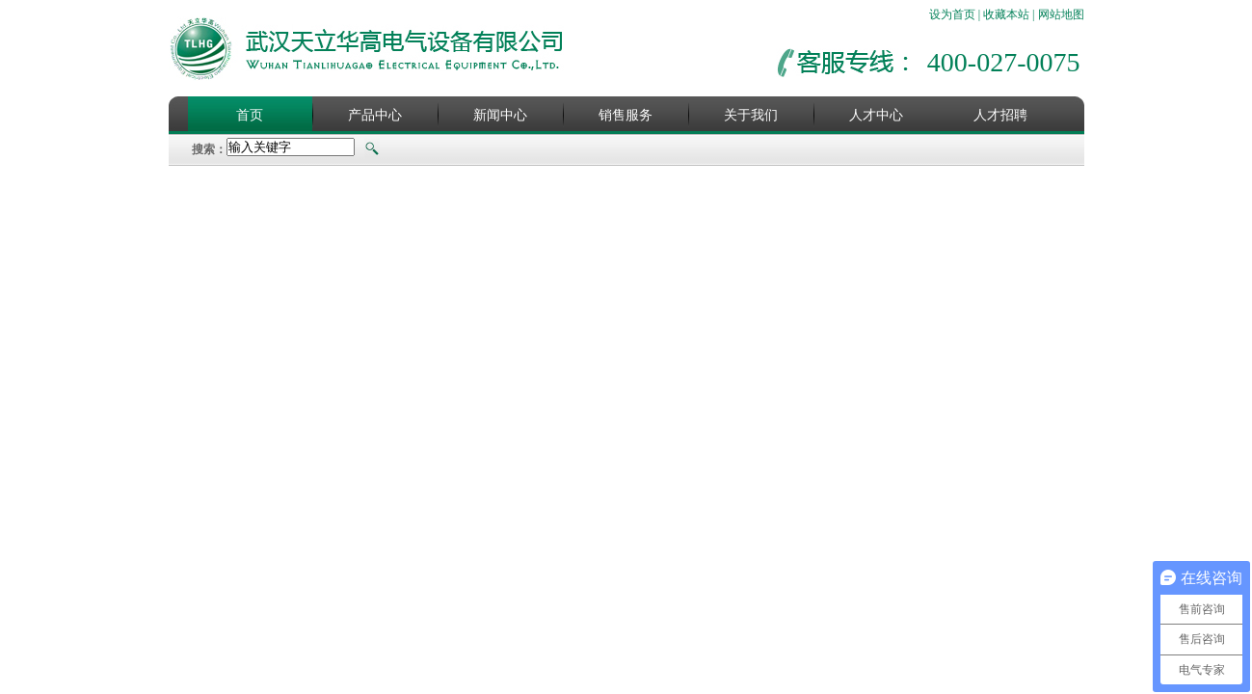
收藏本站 (1006, 14)
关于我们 (751, 115)
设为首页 (952, 14)
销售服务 (626, 115)
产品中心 (375, 115)
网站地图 (1061, 14)
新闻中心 (500, 115)
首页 (249, 115)
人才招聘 (1000, 115)
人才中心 (876, 115)
